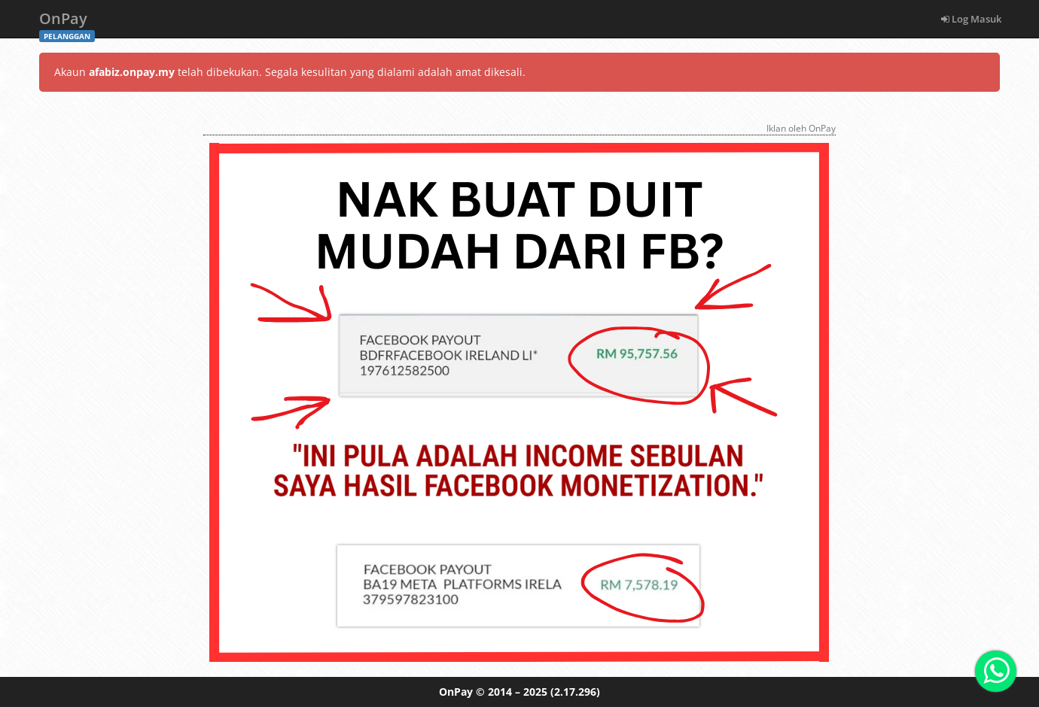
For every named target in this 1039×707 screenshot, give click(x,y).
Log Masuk (971, 19)
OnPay (67, 23)
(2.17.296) (575, 691)
